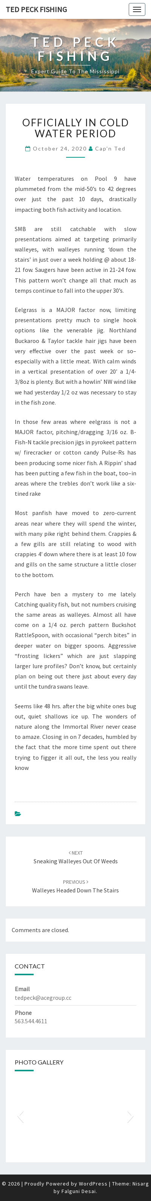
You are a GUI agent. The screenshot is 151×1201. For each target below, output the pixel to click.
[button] (20, 1115)
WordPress (93, 1183)
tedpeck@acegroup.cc (43, 997)
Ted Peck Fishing (36, 9)
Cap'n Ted (110, 148)
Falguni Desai (79, 1191)
